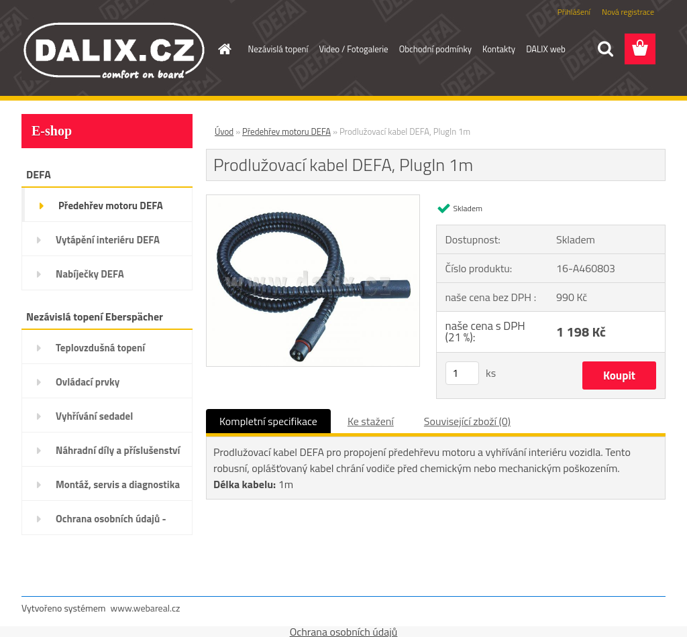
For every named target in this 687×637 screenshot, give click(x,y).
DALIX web (546, 49)
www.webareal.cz (145, 608)
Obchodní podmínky (435, 49)
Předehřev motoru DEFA (110, 205)
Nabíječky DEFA (90, 274)
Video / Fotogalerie (353, 49)
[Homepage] (223, 49)
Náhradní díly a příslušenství (118, 450)
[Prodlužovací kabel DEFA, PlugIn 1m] (313, 200)
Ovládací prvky (87, 382)
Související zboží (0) (467, 421)
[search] (605, 49)
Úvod (224, 131)
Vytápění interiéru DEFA (108, 239)
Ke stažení (371, 421)
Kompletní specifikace (268, 421)
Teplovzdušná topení (100, 347)
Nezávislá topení (278, 49)
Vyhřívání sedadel (94, 416)
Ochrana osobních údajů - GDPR (111, 523)
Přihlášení (574, 11)
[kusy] (462, 373)
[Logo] (113, 49)
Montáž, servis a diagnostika (118, 484)
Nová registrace (628, 11)
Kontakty (498, 49)
